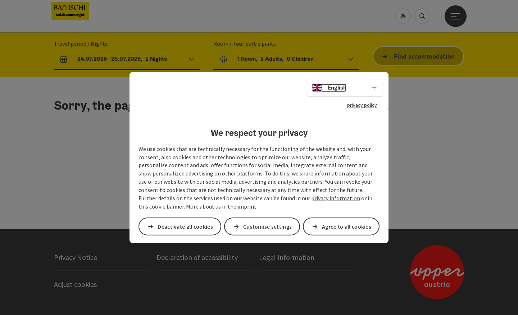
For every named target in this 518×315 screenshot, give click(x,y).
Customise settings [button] (267, 226)
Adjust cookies (75, 284)
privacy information (335, 197)
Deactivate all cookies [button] (185, 226)
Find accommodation (424, 56)
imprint (246, 206)
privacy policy (362, 105)
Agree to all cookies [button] (346, 226)
